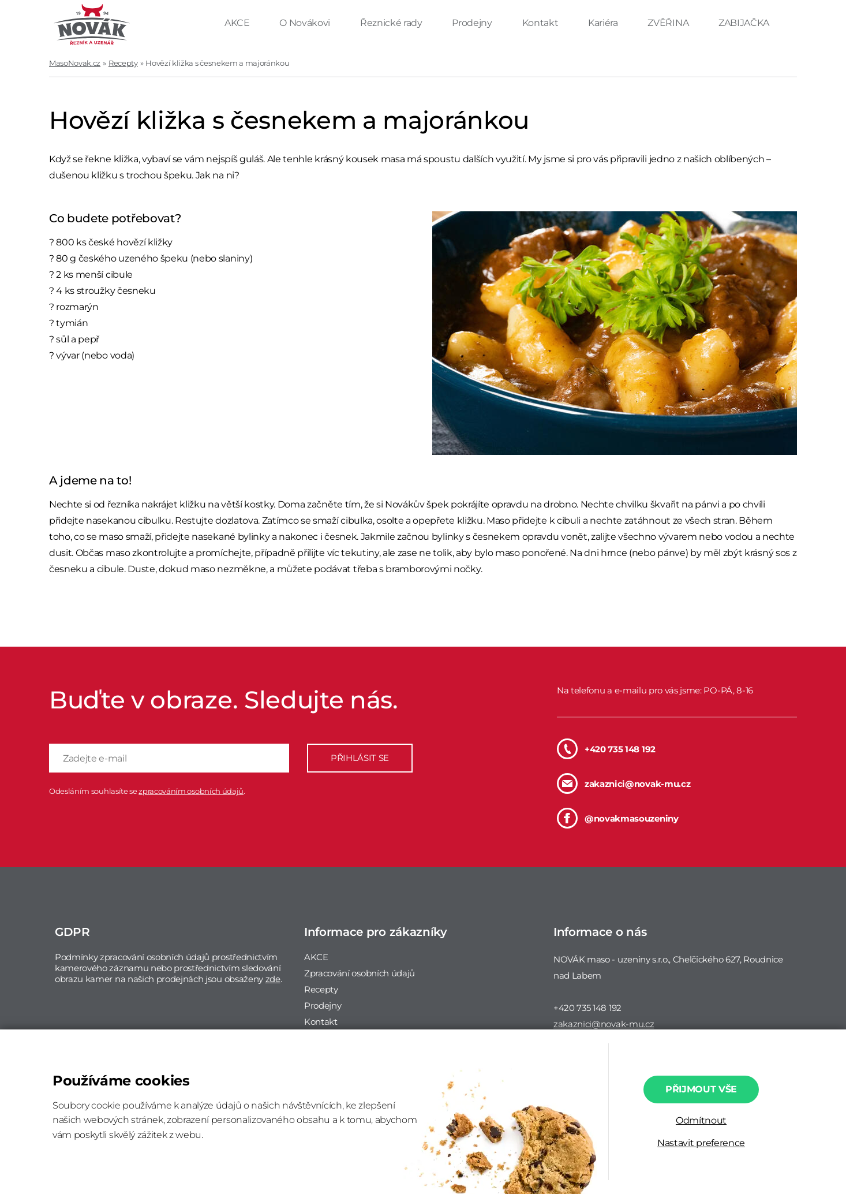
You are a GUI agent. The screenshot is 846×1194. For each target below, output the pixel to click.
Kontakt (541, 22)
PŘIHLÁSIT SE (360, 757)
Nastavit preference (701, 1142)
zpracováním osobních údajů (191, 791)
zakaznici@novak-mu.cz (623, 783)
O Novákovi (305, 22)
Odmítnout (701, 1120)
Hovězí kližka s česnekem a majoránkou (217, 63)
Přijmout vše (701, 1089)
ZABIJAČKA (743, 22)
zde (272, 978)
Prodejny (473, 22)
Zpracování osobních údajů (359, 973)
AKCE (238, 22)
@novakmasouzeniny (618, 818)
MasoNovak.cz (74, 63)
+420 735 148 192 (606, 748)
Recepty (123, 63)
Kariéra (604, 22)
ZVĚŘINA (668, 22)
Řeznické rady (392, 22)
